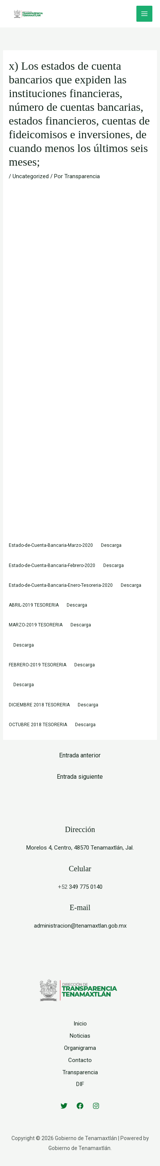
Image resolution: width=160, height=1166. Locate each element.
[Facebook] (80, 1105)
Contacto (80, 1060)
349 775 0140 (85, 886)
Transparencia (80, 1072)
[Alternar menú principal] (144, 14)
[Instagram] (96, 1105)
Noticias (80, 1035)
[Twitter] (64, 1105)
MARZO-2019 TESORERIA (35, 625)
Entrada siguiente (80, 776)
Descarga (111, 545)
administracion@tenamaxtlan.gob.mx (80, 925)
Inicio (80, 1023)
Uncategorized (31, 176)
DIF (80, 1084)
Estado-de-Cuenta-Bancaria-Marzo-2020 (51, 545)
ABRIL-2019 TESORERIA (34, 605)
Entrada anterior (80, 755)
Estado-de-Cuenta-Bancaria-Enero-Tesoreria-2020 (61, 585)
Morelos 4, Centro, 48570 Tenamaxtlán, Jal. (80, 847)
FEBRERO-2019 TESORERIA (37, 665)
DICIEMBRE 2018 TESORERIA (39, 705)
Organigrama (80, 1048)
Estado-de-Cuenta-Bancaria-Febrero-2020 (52, 565)
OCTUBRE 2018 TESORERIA (38, 724)
